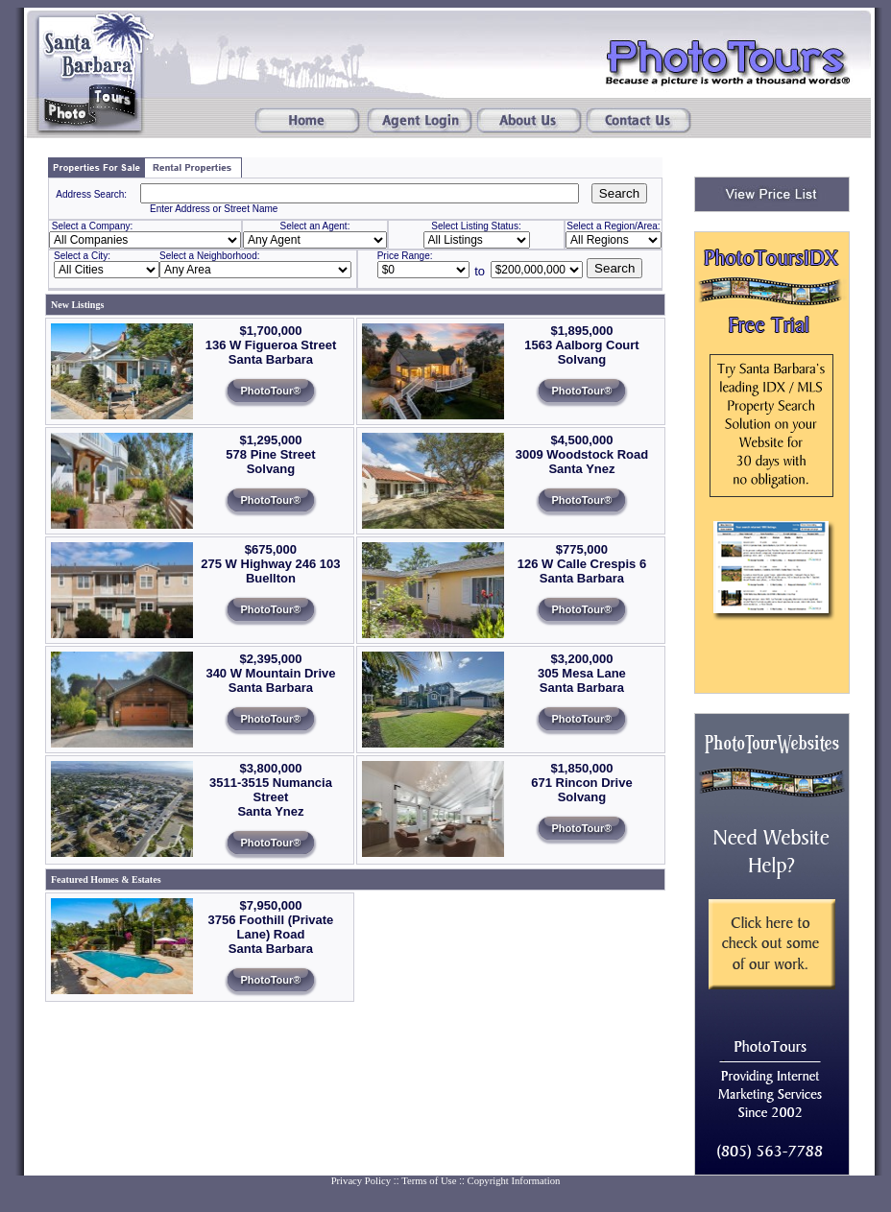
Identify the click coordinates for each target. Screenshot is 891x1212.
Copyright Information (514, 1181)
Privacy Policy (361, 1181)
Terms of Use (428, 1181)
